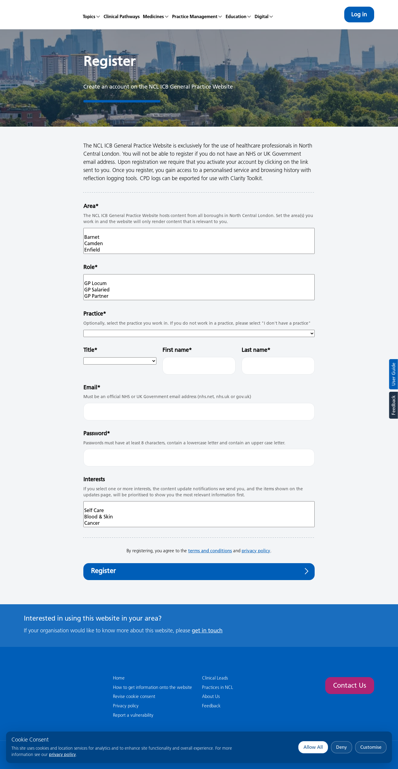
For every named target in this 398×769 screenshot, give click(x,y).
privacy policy (62, 754)
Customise (370, 747)
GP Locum (199, 283)
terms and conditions (210, 550)
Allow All (313, 747)
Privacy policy (126, 706)
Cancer (199, 523)
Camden (199, 243)
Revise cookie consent (134, 696)
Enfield (199, 250)
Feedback (393, 405)
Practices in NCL (217, 687)
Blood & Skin (199, 517)
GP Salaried (199, 290)
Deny (341, 747)
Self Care (199, 510)
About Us (211, 696)
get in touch (207, 630)
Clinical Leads (215, 678)
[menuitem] (91, 14)
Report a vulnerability (133, 715)
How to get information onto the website (152, 687)
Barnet (199, 237)
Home (119, 678)
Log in (359, 14)
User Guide (393, 374)
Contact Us (349, 685)
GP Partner (199, 296)
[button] (156, 14)
